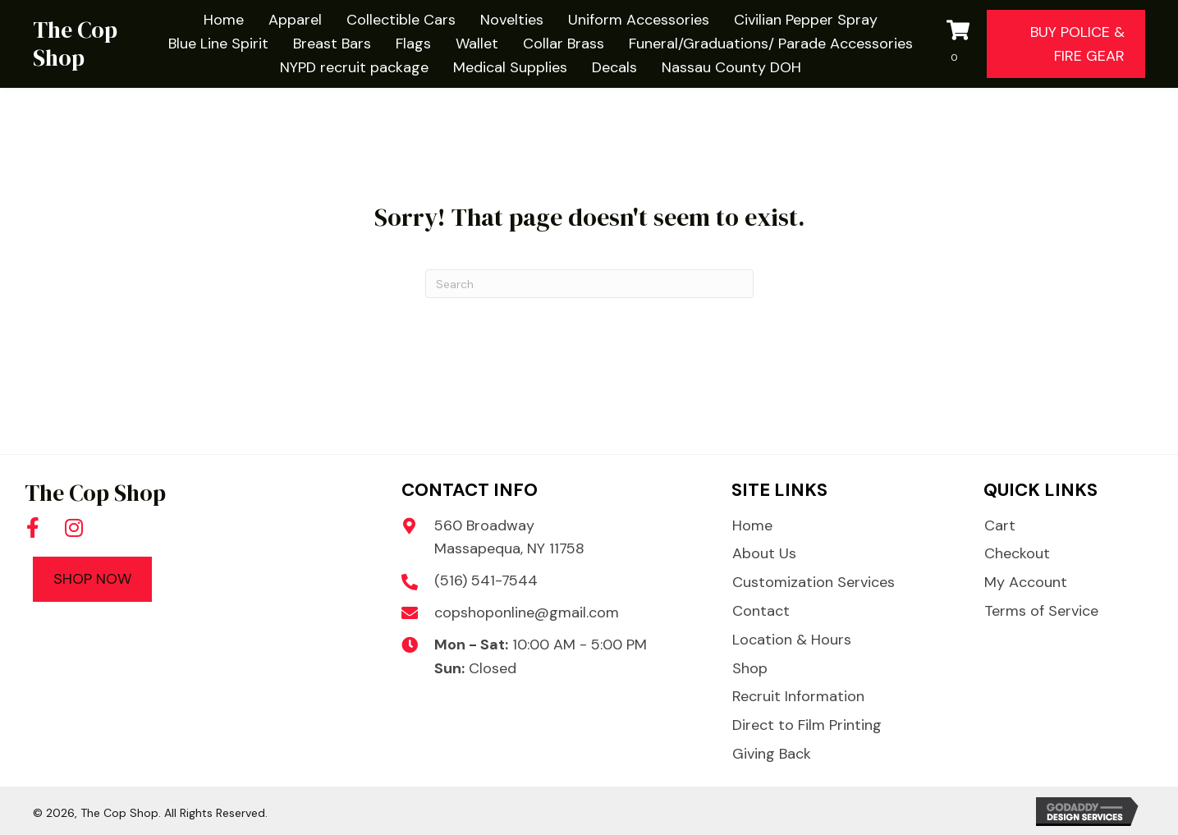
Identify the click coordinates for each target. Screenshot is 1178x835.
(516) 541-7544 (486, 580)
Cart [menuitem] (999, 525)
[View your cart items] (963, 44)
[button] (32, 527)
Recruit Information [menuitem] (798, 696)
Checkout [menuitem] (1017, 553)
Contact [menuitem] (761, 611)
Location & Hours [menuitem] (791, 639)
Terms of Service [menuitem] (1041, 611)
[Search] (589, 283)
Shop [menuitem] (750, 668)
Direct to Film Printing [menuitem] (807, 725)
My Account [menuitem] (1025, 582)
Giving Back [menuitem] (771, 754)
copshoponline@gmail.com (526, 612)
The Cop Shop (75, 43)
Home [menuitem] (752, 525)
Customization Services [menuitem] (813, 582)
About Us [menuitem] (764, 553)
